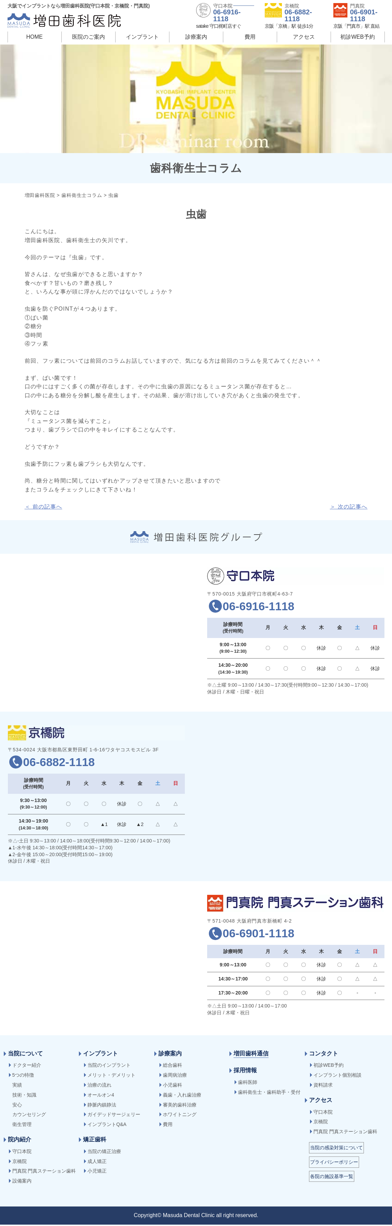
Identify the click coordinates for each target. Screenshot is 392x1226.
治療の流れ (99, 1086)
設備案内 (22, 1182)
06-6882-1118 (298, 15)
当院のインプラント (109, 1066)
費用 (250, 37)
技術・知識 (24, 1096)
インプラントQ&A (107, 1125)
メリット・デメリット (111, 1076)
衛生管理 (22, 1125)
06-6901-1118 (364, 15)
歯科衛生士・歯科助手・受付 (269, 1093)
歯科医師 (247, 1083)
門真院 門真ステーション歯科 (44, 1172)
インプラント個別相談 (337, 1076)
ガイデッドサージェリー (113, 1115)
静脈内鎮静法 (101, 1106)
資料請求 (323, 1086)
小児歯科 (172, 1086)
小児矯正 (97, 1172)
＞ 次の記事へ (349, 507)
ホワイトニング (180, 1115)
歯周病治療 (175, 1076)
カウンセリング (29, 1115)
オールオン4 (100, 1096)
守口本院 (22, 1152)
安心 (17, 1106)
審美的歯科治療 (180, 1106)
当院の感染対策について (336, 1149)
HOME (34, 37)
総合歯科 (172, 1066)
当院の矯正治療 (104, 1152)
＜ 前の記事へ (43, 507)
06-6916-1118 (227, 15)
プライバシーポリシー (334, 1163)
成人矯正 (97, 1162)
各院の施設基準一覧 (331, 1177)
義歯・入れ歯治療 (182, 1096)
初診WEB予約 (357, 37)
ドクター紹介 (26, 1066)
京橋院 (19, 1162)
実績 (17, 1086)
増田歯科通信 (251, 1055)
